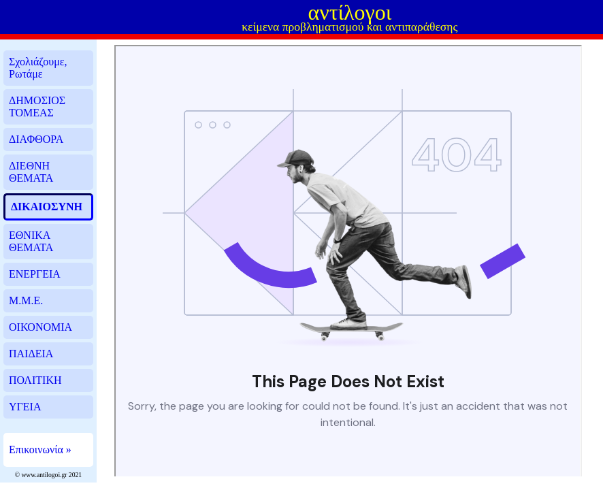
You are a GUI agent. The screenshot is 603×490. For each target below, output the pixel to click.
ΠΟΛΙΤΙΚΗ (35, 380)
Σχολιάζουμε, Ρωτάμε (38, 68)
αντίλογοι (349, 12)
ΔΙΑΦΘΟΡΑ (36, 139)
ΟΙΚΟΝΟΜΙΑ (40, 327)
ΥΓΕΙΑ (25, 406)
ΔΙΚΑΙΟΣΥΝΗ (46, 206)
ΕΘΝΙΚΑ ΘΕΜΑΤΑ (31, 241)
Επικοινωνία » (40, 449)
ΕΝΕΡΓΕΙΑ (35, 274)
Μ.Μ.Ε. (26, 300)
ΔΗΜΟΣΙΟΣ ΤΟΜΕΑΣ (37, 106)
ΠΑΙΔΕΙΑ (31, 353)
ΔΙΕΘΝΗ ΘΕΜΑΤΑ (31, 172)
